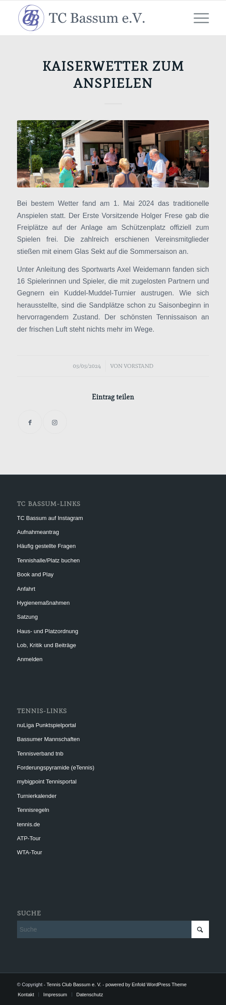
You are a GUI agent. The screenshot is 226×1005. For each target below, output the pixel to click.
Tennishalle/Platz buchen (48, 560)
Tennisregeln (33, 810)
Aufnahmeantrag (38, 532)
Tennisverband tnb (40, 753)
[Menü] (197, 17)
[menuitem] (197, 17)
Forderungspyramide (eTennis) (55, 767)
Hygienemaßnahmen (43, 603)
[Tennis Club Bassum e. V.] (94, 17)
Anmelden (30, 659)
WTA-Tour (29, 852)
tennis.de (28, 824)
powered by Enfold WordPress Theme (145, 984)
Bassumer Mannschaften (48, 739)
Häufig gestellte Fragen (46, 546)
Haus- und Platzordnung (47, 631)
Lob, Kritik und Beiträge (46, 645)
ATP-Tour (29, 838)
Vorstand (138, 366)
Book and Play (35, 574)
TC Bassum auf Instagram (50, 518)
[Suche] (113, 929)
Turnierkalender (37, 796)
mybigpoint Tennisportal (46, 781)
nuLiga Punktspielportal (46, 725)
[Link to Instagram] (55, 422)
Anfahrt (26, 589)
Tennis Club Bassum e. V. (74, 984)
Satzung (27, 616)
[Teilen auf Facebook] (30, 422)
